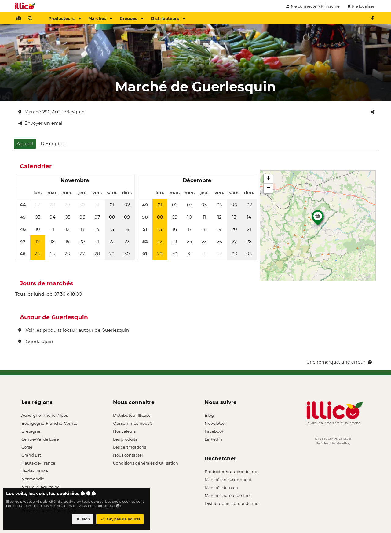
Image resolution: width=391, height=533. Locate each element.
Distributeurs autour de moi (232, 503)
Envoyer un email (41, 123)
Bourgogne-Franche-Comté (49, 423)
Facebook (214, 431)
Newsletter (215, 423)
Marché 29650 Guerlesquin (51, 112)
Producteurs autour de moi (231, 471)
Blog (209, 415)
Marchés (100, 18)
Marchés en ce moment (228, 479)
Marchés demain (221, 487)
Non (82, 519)
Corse (26, 447)
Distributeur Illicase (132, 415)
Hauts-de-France (38, 463)
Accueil (25, 143)
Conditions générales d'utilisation (145, 463)
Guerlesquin (35, 341)
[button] (318, 219)
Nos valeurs (124, 431)
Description (54, 143)
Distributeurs (168, 18)
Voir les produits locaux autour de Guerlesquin (73, 330)
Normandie (32, 478)
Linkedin (213, 439)
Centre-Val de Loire (40, 439)
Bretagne (30, 431)
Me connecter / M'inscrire (312, 6)
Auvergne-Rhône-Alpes (44, 415)
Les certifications (129, 447)
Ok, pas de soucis (120, 519)
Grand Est (31, 455)
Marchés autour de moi (227, 495)
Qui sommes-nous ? (132, 423)
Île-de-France (34, 470)
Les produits (125, 439)
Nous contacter (128, 455)
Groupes (131, 18)
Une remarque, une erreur (339, 362)
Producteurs (65, 18)
